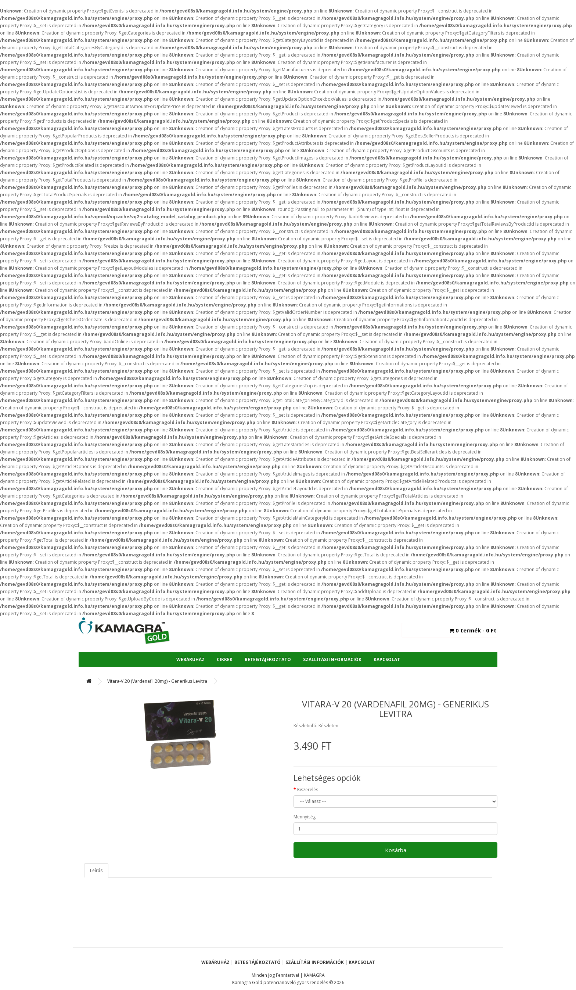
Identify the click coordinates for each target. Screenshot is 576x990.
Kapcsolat (387, 659)
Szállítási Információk (332, 659)
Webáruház (190, 659)
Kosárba (395, 850)
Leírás (96, 870)
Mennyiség (305, 817)
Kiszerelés (307, 789)
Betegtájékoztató (268, 659)
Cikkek (225, 659)
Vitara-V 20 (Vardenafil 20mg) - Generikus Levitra (157, 681)
